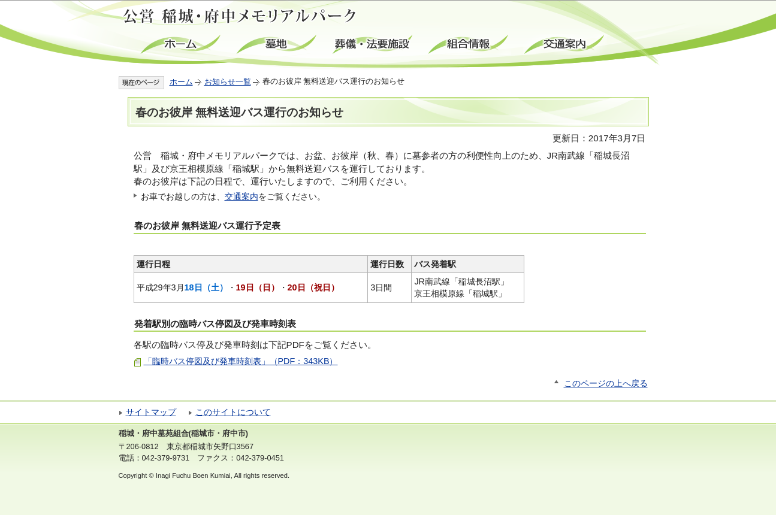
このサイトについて (233, 412)
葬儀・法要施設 (373, 44)
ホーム (182, 44)
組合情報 (469, 44)
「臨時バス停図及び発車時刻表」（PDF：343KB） (241, 361)
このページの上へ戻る (606, 383)
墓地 (277, 44)
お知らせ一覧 (227, 81)
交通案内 (565, 44)
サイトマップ (151, 412)
